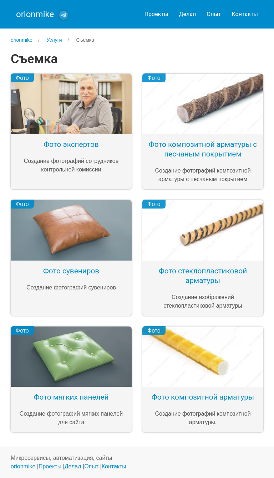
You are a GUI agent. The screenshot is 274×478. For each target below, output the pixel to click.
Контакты (245, 14)
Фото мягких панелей (71, 397)
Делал (187, 14)
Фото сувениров (71, 271)
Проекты (156, 14)
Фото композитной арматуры (203, 397)
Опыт (214, 14)
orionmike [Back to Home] (35, 14)
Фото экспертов (71, 144)
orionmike (23, 466)
